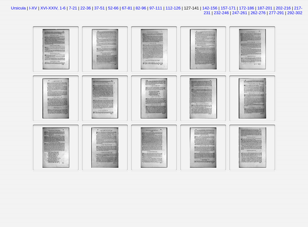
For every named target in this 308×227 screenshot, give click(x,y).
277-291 (276, 12)
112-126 (173, 8)
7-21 (73, 8)
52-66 (113, 8)
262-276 (258, 12)
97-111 (156, 8)
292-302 (294, 12)
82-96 (141, 8)
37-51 (99, 8)
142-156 (209, 8)
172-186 (246, 8)
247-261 (239, 12)
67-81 (127, 8)
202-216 (283, 8)
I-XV (33, 8)
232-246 (221, 12)
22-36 (85, 8)
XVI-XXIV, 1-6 (53, 8)
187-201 (264, 8)
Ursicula (18, 8)
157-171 (228, 8)
